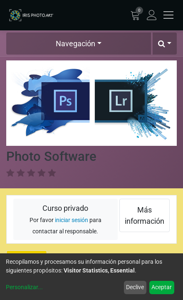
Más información (144, 215)
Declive (135, 287)
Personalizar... (24, 287)
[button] (165, 43)
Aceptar (161, 287)
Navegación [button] (75, 43)
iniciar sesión (71, 220)
